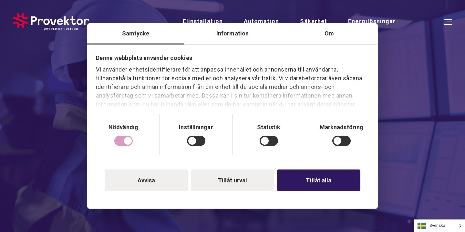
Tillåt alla (318, 180)
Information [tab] (232, 33)
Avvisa (146, 180)
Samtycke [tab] (136, 33)
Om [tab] (329, 33)
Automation (261, 21)
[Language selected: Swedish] (439, 225)
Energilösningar (372, 21)
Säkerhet (313, 21)
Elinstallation (203, 21)
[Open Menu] (448, 21)
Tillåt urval (232, 180)
